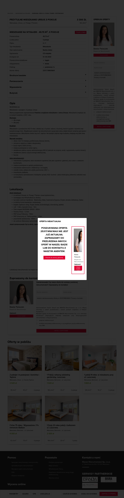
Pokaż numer (78, 268)
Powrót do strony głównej (54, 257)
